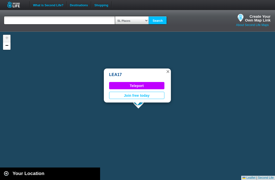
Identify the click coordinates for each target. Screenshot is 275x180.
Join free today (137, 96)
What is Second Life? (48, 5)
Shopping (101, 5)
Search (158, 20)
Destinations (79, 5)
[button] (168, 71)
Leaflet (248, 178)
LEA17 (115, 74)
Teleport (137, 86)
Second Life (16, 4)
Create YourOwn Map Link (257, 18)
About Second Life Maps (252, 25)
